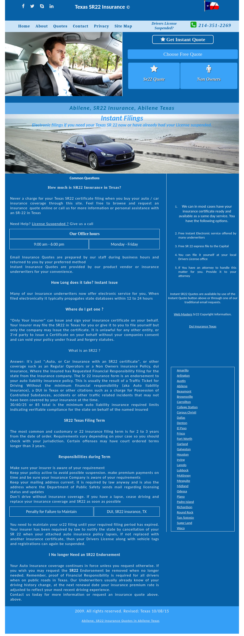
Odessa (182, 491)
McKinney (184, 475)
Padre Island (185, 502)
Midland (182, 486)
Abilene (182, 386)
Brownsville (185, 396)
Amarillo (182, 370)
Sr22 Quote (154, 79)
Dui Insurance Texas (202, 326)
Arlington (183, 375)
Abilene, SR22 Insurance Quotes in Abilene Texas (121, 621)
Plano (181, 496)
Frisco (181, 433)
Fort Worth (184, 439)
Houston (183, 454)
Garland (182, 444)
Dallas (181, 418)
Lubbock (182, 470)
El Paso (182, 428)
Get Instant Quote (183, 39)
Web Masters (183, 314)
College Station (187, 407)
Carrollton (184, 402)
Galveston (184, 449)
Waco (181, 528)
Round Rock (185, 512)
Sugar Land (184, 523)
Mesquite (183, 481)
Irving (181, 460)
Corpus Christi (186, 412)
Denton (182, 423)
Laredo (181, 465)
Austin (181, 381)
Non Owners (209, 79)
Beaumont (184, 391)
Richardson (184, 507)
